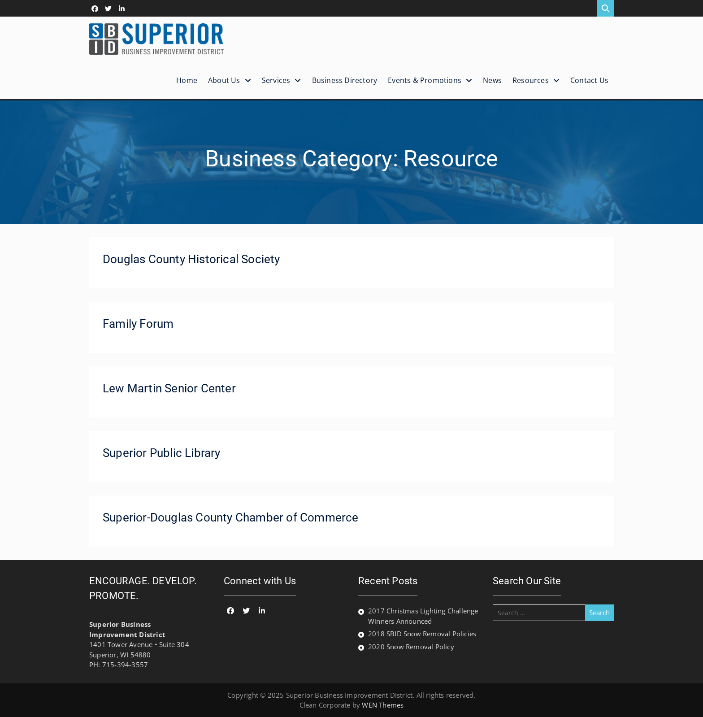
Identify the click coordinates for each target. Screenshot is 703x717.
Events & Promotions (424, 80)
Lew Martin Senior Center (169, 388)
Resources (530, 80)
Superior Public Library (162, 453)
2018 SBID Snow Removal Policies (422, 633)
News (492, 80)
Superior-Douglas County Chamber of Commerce (231, 517)
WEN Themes (383, 704)
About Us (224, 80)
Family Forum (138, 323)
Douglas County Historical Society (191, 259)
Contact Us (589, 80)
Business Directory (345, 80)
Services (276, 80)
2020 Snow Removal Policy (411, 646)
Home (186, 80)
